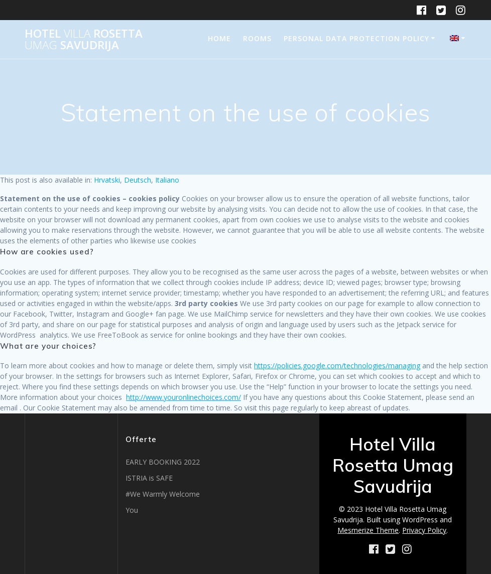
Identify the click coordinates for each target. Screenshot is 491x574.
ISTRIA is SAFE (149, 478)
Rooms (257, 38)
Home (219, 38)
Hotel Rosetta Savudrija (84, 39)
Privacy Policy (424, 530)
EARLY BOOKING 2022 (163, 462)
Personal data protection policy (356, 38)
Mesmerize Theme (368, 530)
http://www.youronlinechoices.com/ (183, 397)
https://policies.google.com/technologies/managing (337, 365)
